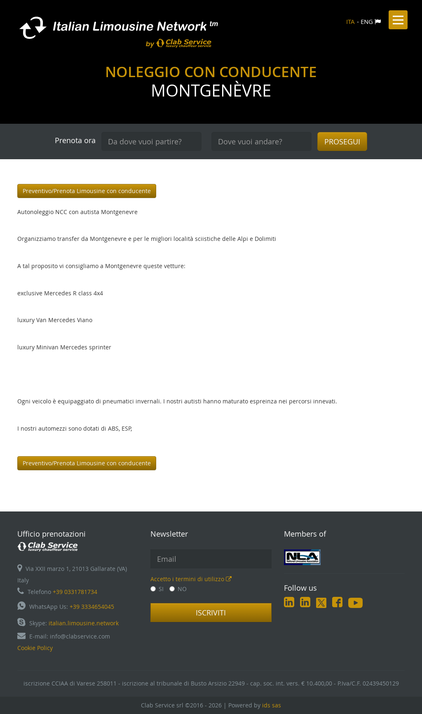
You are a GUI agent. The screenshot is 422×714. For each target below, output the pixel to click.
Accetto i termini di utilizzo (191, 579)
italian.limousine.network (84, 623)
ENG (367, 21)
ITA (350, 21)
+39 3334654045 (92, 606)
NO (178, 589)
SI (157, 589)
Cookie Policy (35, 648)
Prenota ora (75, 140)
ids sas (271, 705)
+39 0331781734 (75, 592)
